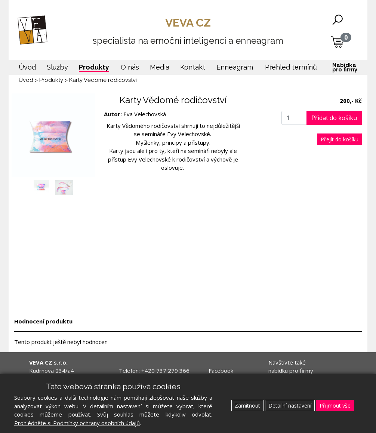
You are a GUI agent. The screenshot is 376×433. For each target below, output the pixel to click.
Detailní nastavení (289, 405)
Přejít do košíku (339, 139)
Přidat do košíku (334, 118)
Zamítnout (247, 405)
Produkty (51, 80)
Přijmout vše (335, 405)
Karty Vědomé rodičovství (103, 80)
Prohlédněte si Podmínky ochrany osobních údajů (77, 423)
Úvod (26, 80)
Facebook (221, 370)
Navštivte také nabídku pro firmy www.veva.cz (290, 371)
